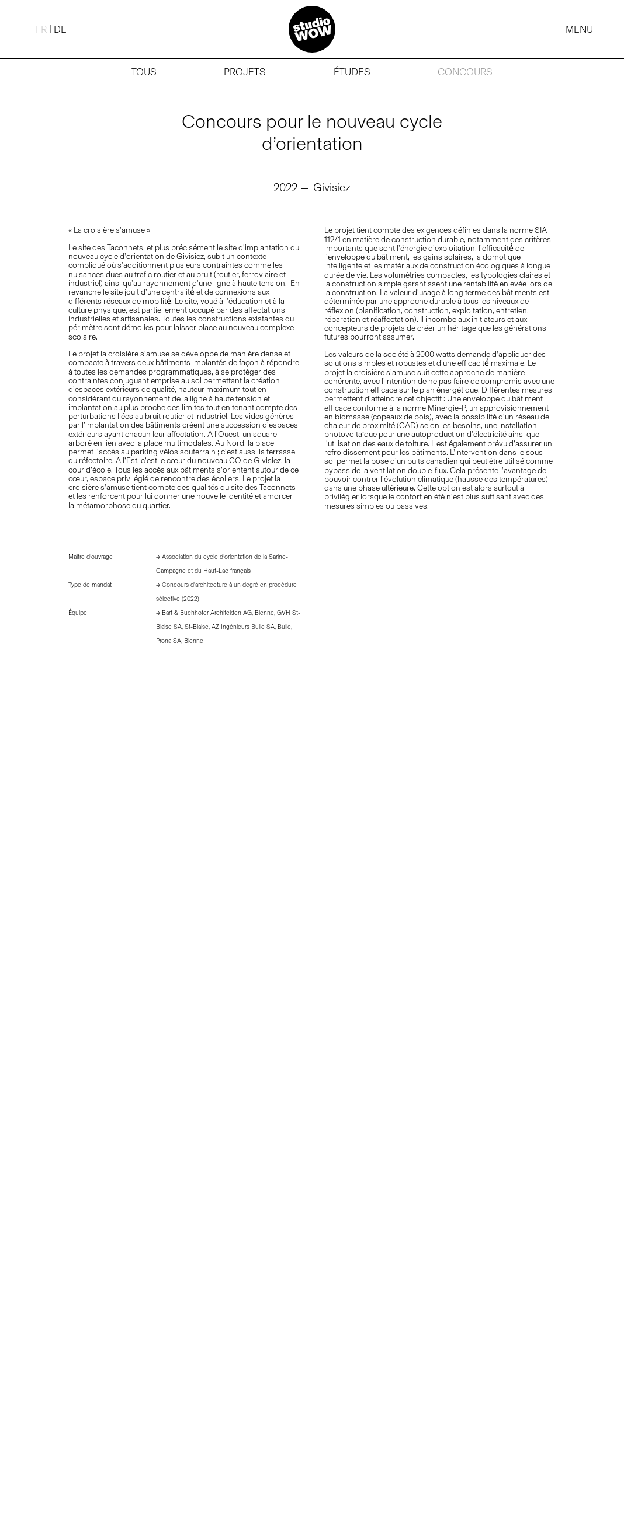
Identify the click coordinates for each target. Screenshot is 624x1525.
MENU (579, 29)
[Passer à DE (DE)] (60, 29)
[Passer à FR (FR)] (41, 29)
